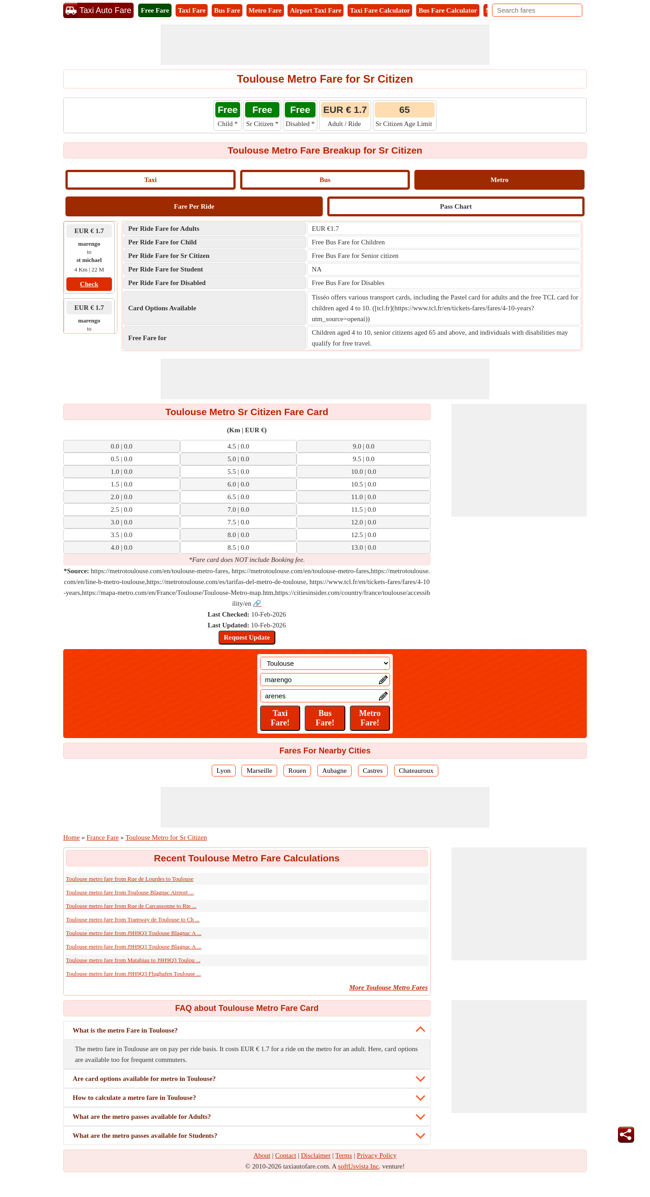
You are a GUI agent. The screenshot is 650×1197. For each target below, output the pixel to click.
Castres (373, 770)
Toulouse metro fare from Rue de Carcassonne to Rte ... (131, 905)
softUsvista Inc (358, 1166)
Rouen (297, 770)
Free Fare (155, 10)
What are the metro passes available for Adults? (142, 1116)
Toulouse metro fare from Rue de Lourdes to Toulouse (129, 878)
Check (89, 284)
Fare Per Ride (194, 206)
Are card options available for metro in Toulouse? (144, 1078)
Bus (325, 179)
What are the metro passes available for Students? (145, 1135)
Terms (343, 1155)
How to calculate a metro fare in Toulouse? (134, 1097)
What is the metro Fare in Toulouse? (125, 1030)
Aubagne (334, 770)
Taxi (150, 179)
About (262, 1155)
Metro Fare (265, 10)
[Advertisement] (325, 44)
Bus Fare (227, 10)
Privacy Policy (377, 1155)
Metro (500, 179)
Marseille (259, 770)
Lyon (224, 770)
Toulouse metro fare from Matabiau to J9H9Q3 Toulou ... (133, 960)
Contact (286, 1155)
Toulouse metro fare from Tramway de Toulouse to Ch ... (133, 919)
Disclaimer (316, 1155)
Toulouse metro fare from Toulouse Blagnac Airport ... (130, 892)
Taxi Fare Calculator (380, 10)
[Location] (325, 663)
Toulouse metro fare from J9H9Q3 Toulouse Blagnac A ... (133, 933)
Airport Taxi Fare (315, 10)
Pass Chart (456, 206)
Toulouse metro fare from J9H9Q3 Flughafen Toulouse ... (133, 973)
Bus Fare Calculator (447, 10)
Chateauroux (416, 770)
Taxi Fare (191, 10)
